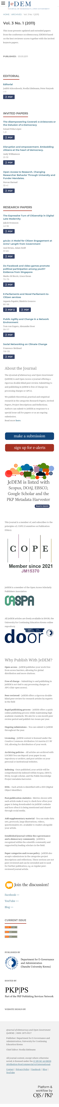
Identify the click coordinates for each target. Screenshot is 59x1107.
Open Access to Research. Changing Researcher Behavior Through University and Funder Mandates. (29, 175)
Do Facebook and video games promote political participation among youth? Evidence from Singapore (26, 269)
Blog (45, 1069)
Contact (10, 1069)
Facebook (36, 1069)
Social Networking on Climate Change (25, 344)
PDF (10, 97)
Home (6, 14)
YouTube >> (12, 901)
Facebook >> (12, 895)
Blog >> (9, 907)
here (18, 420)
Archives (16, 14)
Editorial (8, 84)
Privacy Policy (22, 1069)
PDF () (11, 309)
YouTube (10, 1072)
